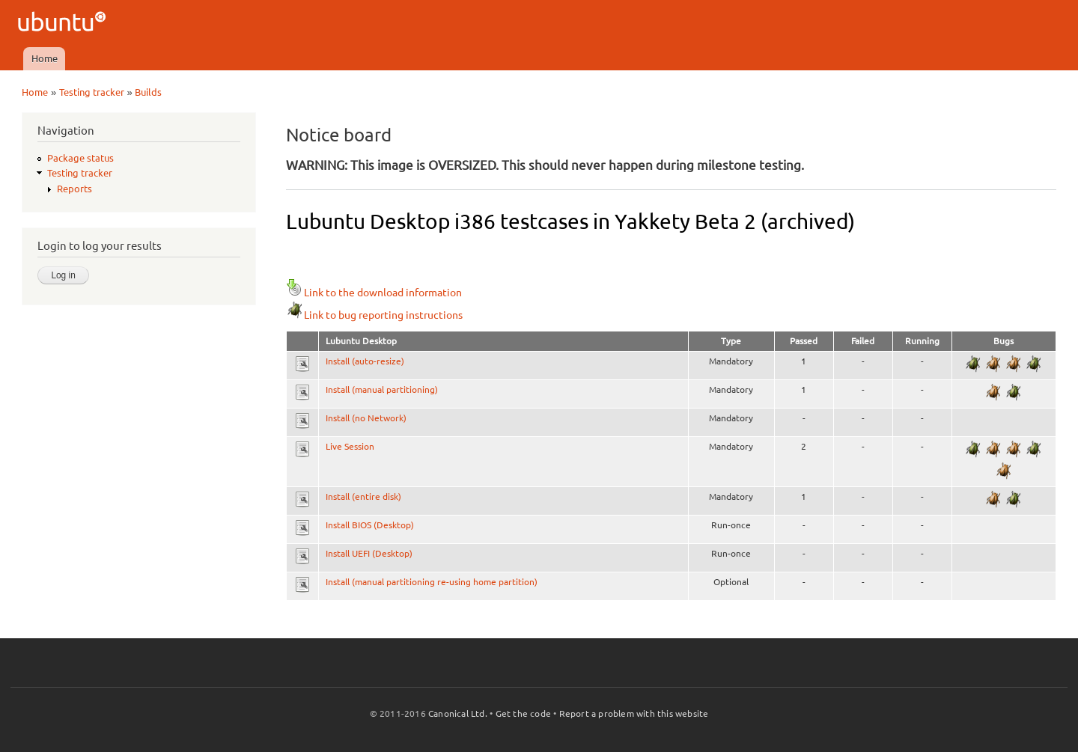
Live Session (350, 446)
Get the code (523, 713)
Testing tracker (91, 92)
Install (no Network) (366, 418)
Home (44, 58)
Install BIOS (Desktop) (370, 525)
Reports (74, 188)
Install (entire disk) (363, 496)
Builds (148, 92)
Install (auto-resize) (365, 361)
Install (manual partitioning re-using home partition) (432, 582)
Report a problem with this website (634, 713)
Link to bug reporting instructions (374, 315)
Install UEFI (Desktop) (369, 553)
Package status (80, 158)
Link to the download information (374, 293)
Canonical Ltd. (457, 713)
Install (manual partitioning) (382, 389)
